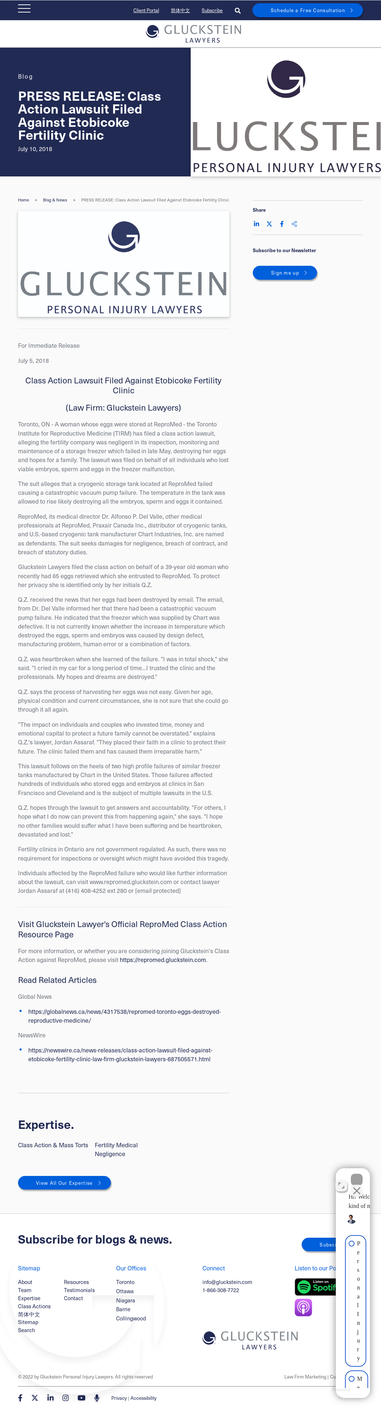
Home (23, 200)
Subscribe (212, 10)
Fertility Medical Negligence (116, 1149)
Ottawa (125, 1291)
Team (25, 1290)
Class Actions (34, 1306)
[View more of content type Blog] (25, 76)
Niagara (125, 1300)
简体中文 (180, 10)
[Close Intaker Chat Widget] (357, 1174)
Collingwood (131, 1318)
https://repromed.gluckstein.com (163, 959)
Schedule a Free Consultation (308, 10)
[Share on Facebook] (281, 224)
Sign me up (285, 272)
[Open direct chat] (341, 1180)
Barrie (123, 1309)
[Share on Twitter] (269, 224)
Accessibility (143, 1397)
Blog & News (55, 200)
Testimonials (79, 1290)
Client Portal (146, 10)
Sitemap (28, 1322)
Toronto (125, 1282)
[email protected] (158, 890)
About (25, 1282)
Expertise (29, 1298)
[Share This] (294, 224)
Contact (73, 1298)
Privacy (119, 1397)
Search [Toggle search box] (26, 1330)
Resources (76, 1282)
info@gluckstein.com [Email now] (227, 1282)
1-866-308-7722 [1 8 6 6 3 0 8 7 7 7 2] (220, 1290)
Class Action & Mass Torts (53, 1144)
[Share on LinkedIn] (256, 224)
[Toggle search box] (238, 10)
